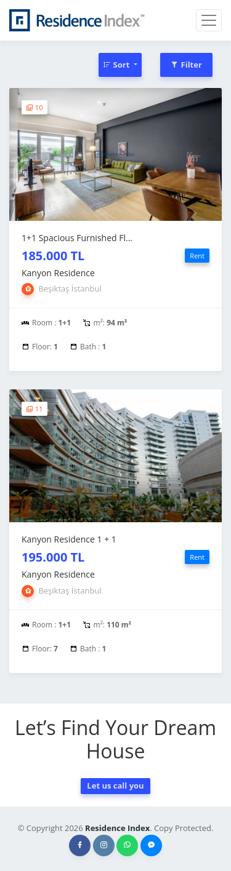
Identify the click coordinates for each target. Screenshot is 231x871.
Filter (186, 64)
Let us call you (115, 785)
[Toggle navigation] (209, 20)
